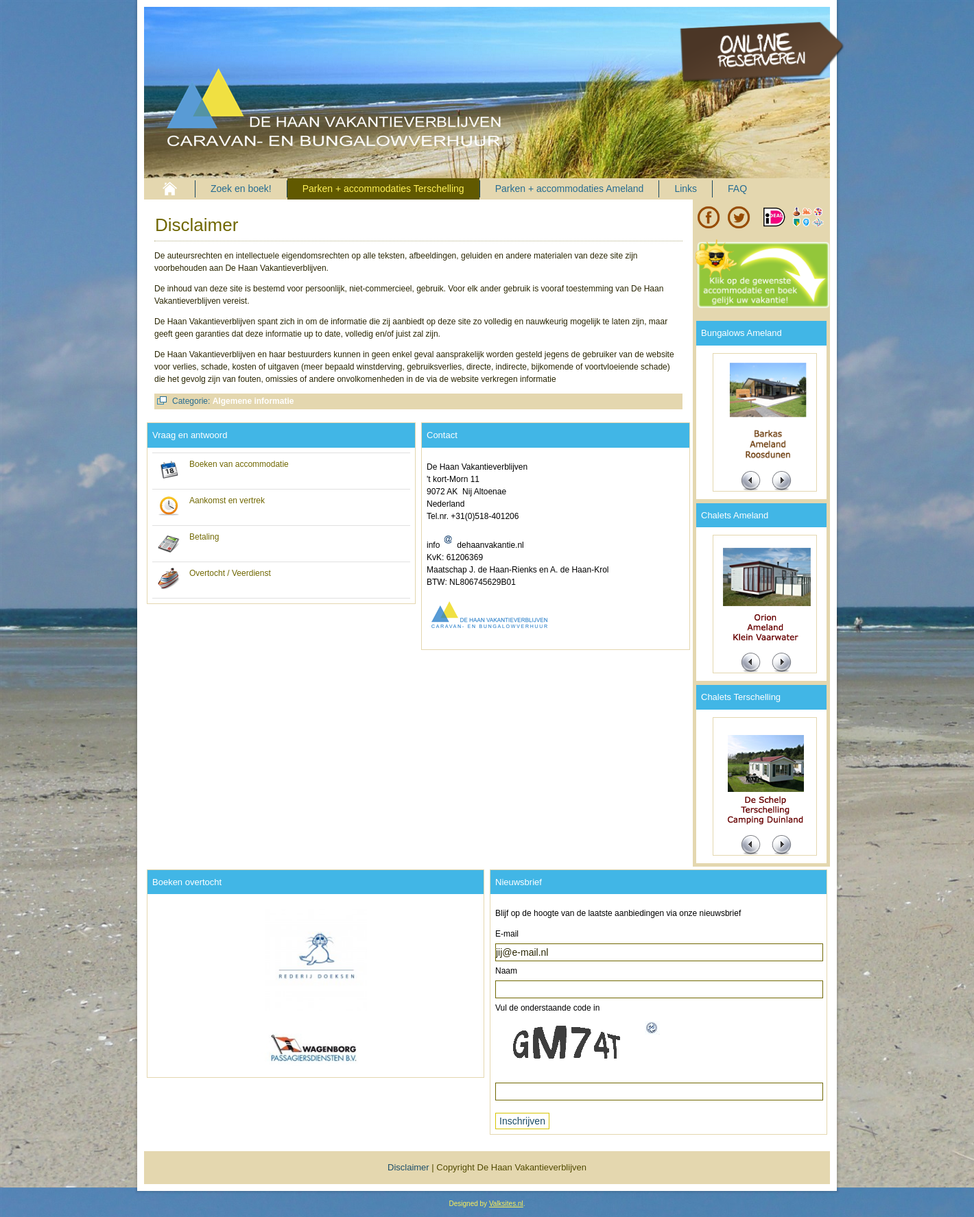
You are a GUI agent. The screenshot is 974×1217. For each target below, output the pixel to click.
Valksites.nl (506, 1203)
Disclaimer (196, 225)
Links (685, 188)
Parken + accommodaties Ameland (569, 188)
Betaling (204, 537)
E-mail (507, 934)
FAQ (737, 188)
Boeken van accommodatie (239, 464)
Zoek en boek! (241, 188)
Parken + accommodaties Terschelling (383, 188)
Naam (506, 971)
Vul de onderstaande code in (547, 1008)
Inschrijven (522, 1121)
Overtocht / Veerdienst (230, 573)
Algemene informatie (253, 401)
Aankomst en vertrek (227, 500)
